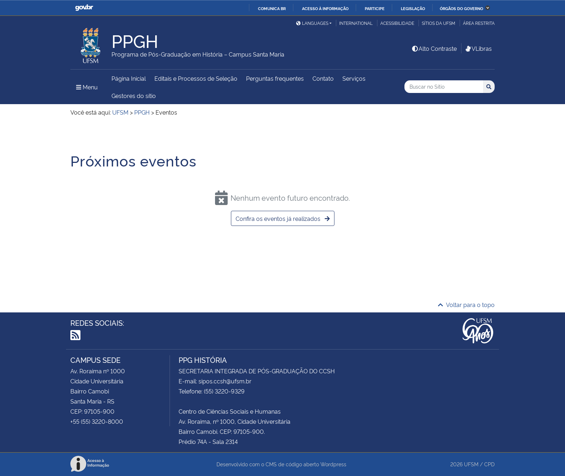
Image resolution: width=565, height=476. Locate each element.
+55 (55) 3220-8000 (96, 421)
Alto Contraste (434, 48)
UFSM (471, 464)
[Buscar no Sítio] (443, 86)
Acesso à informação (325, 8)
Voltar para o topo (466, 304)
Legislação (413, 8)
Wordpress (333, 464)
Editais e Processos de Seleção (195, 78)
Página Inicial (128, 78)
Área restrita (479, 23)
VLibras (478, 48)
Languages (312, 23)
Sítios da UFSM (438, 23)
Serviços (353, 78)
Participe (375, 8)
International (356, 23)
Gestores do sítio (133, 95)
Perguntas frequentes (275, 78)
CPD (489, 464)
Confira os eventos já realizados (283, 218)
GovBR (84, 7)
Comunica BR (272, 8)
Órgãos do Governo (461, 8)
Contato (323, 78)
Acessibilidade (397, 23)
